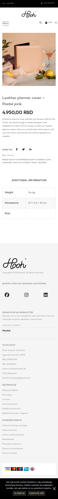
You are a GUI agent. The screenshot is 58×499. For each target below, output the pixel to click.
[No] (54, 488)
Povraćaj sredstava (11, 444)
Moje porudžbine (10, 390)
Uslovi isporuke (9, 430)
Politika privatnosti (11, 409)
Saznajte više (36, 493)
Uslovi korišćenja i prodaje (14, 425)
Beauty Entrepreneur (19, 160)
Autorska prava (9, 404)
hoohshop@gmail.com (19, 378)
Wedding (42, 163)
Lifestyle (17, 163)
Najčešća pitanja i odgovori (15, 413)
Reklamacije (8, 439)
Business (40, 160)
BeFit (33, 160)
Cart (50, 23)
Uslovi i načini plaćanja (13, 435)
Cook (48, 160)
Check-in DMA (18, 355)
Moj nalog (7, 395)
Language (7, 163)
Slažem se (19, 493)
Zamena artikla (9, 453)
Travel (34, 163)
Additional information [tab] (29, 180)
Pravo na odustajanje (12, 448)
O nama (6, 399)
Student (26, 163)
